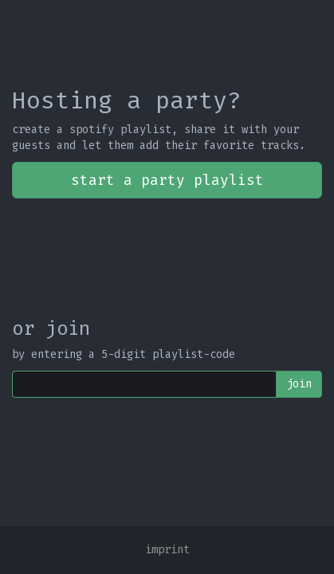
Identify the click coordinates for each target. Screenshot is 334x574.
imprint (167, 549)
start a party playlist (167, 180)
